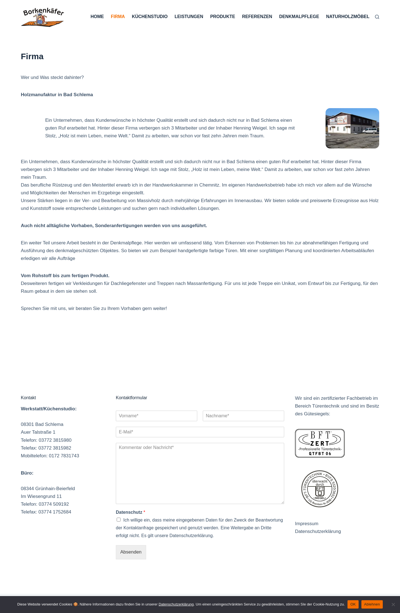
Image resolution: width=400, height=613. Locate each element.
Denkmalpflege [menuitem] (299, 16)
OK (353, 604)
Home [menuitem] (97, 16)
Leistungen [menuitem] (189, 16)
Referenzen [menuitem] (257, 16)
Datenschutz (130, 512)
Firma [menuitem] (118, 16)
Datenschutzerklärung (318, 531)
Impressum (306, 523)
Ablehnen (372, 604)
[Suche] (377, 17)
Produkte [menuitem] (222, 16)
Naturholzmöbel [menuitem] (347, 16)
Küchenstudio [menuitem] (150, 16)
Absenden (131, 552)
